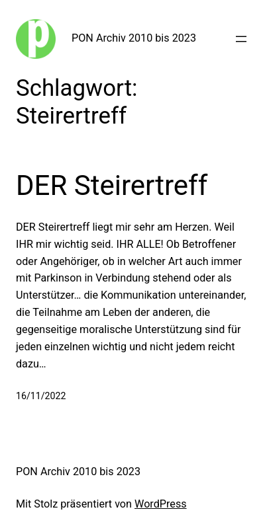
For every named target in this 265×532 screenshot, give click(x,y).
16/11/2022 (41, 396)
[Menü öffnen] (241, 39)
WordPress (160, 504)
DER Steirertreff (111, 185)
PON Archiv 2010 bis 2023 (134, 38)
